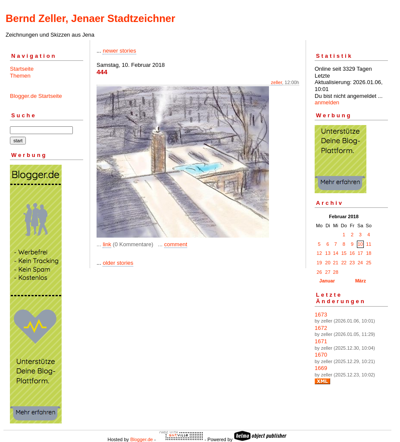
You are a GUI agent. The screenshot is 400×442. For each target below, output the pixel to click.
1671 (321, 341)
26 (319, 272)
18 (368, 253)
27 (327, 272)
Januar (327, 280)
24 (360, 262)
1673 (321, 314)
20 (327, 262)
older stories (118, 263)
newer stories (119, 50)
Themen (20, 75)
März (360, 280)
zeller (276, 82)
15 (344, 253)
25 (368, 262)
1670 (321, 354)
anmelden (327, 102)
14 (335, 253)
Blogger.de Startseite (36, 96)
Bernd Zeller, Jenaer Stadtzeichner (90, 18)
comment (175, 244)
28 (335, 272)
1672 (321, 328)
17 (360, 253)
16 (352, 253)
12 (319, 253)
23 (352, 262)
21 (335, 262)
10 (360, 244)
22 (344, 262)
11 (368, 244)
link (107, 244)
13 (327, 253)
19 (319, 262)
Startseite (22, 69)
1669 (321, 368)
